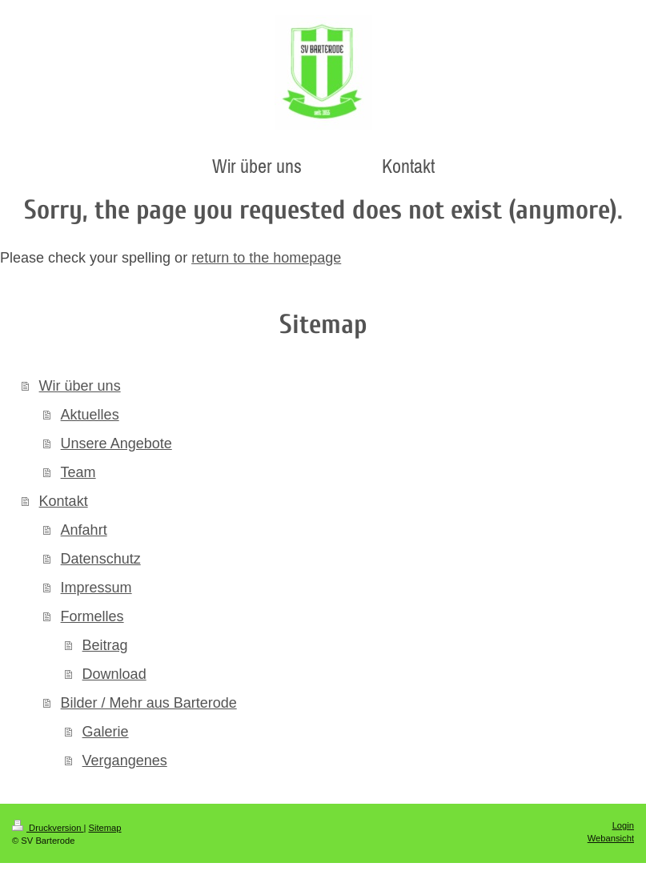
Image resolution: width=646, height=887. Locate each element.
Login (623, 825)
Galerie (105, 732)
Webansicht (611, 838)
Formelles (92, 616)
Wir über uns (80, 386)
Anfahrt (84, 530)
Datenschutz (101, 559)
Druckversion (48, 828)
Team (78, 472)
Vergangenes (124, 761)
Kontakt (63, 501)
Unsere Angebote (116, 443)
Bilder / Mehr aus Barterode (149, 703)
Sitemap (105, 828)
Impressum (96, 588)
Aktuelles (90, 415)
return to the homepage (266, 258)
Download (114, 674)
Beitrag (105, 645)
